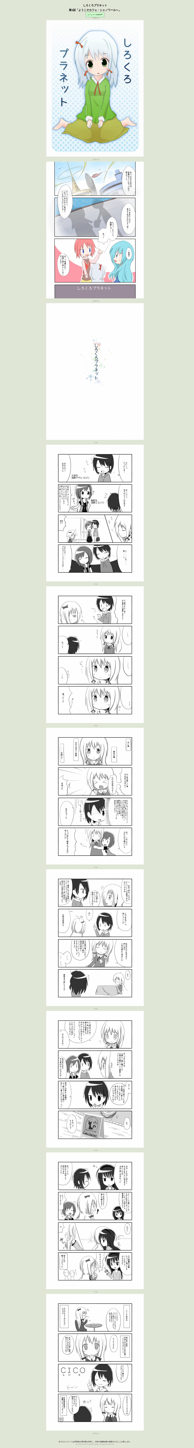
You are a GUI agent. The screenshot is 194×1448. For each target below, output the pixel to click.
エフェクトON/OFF (95, 15)
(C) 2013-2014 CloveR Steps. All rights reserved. (95, 1444)
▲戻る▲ (95, 1433)
